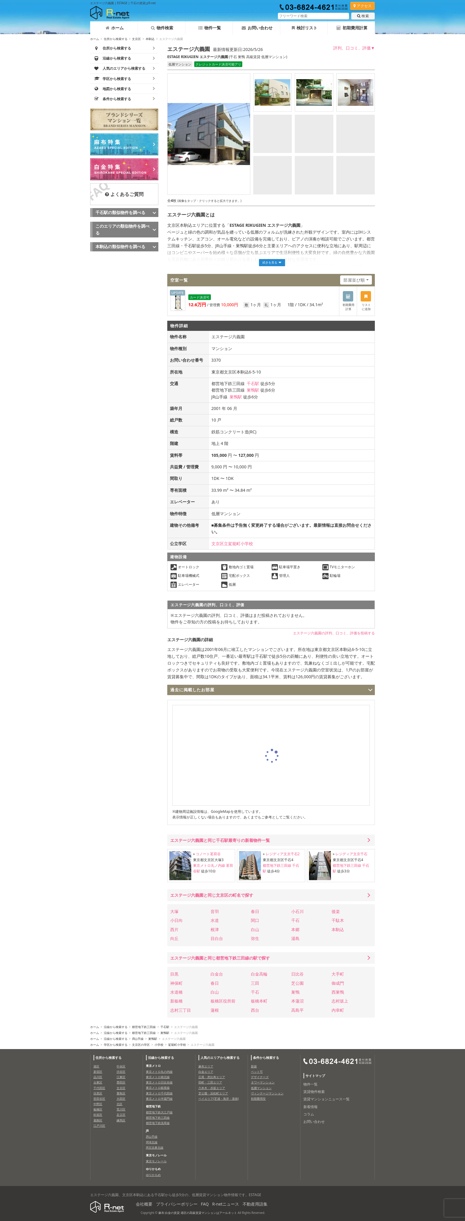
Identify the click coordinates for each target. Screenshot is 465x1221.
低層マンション (261, 1088)
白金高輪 (259, 974)
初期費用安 (258, 1098)
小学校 (159, 1045)
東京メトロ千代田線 (159, 1093)
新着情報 (310, 1106)
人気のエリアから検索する (220, 1057)
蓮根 (215, 1010)
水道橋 (176, 992)
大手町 (338, 974)
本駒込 (150, 39)
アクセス (362, 5)
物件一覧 (209, 28)
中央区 (121, 1066)
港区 (96, 1066)
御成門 (338, 983)
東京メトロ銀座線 (158, 1088)
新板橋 (176, 1001)
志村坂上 (340, 1001)
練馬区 (121, 1120)
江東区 (121, 1077)
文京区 (136, 39)
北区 (119, 1104)
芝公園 (297, 983)
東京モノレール (156, 1161)
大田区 (121, 1098)
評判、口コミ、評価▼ (354, 48)
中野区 (97, 1104)
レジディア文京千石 (351, 853)
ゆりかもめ (153, 1175)
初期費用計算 (352, 28)
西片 (174, 929)
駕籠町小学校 (177, 1045)
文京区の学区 (141, 1045)
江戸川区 (99, 1125)
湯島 (295, 938)
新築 (254, 1066)
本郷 (295, 929)
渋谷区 (121, 1072)
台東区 (97, 1082)
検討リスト (304, 28)
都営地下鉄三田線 (277, 865)
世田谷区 (99, 1098)
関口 (255, 920)
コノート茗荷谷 (208, 853)
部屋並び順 (354, 280)
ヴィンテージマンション (267, 1093)
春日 (255, 911)
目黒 (174, 974)
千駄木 (338, 920)
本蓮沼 (297, 1001)
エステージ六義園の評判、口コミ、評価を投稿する (334, 633)
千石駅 (253, 383)
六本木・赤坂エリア (211, 1088)
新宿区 (97, 1072)
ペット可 (257, 1072)
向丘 (174, 938)
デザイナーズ (260, 1077)
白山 (255, 929)
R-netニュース (225, 1204)
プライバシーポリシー (177, 1204)
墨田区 (121, 1082)
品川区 (97, 1077)
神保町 (176, 983)
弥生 (255, 938)
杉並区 (97, 1115)
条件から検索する (266, 1057)
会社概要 (144, 1204)
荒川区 (121, 1109)
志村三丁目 (180, 1010)
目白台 (217, 938)
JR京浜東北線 (154, 1147)
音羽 (215, 911)
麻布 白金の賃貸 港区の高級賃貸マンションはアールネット (197, 1213)
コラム (308, 1114)
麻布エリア (205, 1066)
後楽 (336, 911)
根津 (215, 929)
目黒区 (97, 1093)
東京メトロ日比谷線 (159, 1082)
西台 (255, 1010)
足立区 (121, 1115)
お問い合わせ (257, 28)
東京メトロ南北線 (158, 1077)
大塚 (174, 911)
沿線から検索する (116, 1027)
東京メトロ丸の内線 (159, 1072)
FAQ (205, 1204)
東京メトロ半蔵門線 (159, 1098)
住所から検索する (116, 39)
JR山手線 (138, 1039)
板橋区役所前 (223, 1001)
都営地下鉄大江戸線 (159, 1112)
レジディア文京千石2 (283, 853)
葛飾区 (97, 1120)
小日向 (176, 920)
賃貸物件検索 (314, 1091)
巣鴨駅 (253, 390)
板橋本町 (259, 1001)
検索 (363, 15)
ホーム (115, 28)
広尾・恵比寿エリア (211, 1077)
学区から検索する (116, 1045)
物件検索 (162, 28)
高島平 (297, 1010)
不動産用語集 (255, 1204)
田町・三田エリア (210, 1082)
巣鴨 (295, 992)
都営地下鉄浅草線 (158, 1123)
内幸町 (338, 1010)
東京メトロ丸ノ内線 (209, 865)
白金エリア (205, 1072)
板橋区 (97, 1109)
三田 (255, 983)
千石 (295, 920)
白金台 (217, 974)
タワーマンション (263, 1082)
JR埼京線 (151, 1142)
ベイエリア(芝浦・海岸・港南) (218, 1098)
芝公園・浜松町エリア (213, 1093)
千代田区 (99, 1088)
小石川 (297, 911)
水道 (215, 920)
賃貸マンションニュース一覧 (326, 1099)
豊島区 (121, 1093)
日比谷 (297, 974)
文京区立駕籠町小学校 (232, 543)
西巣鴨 (338, 992)
